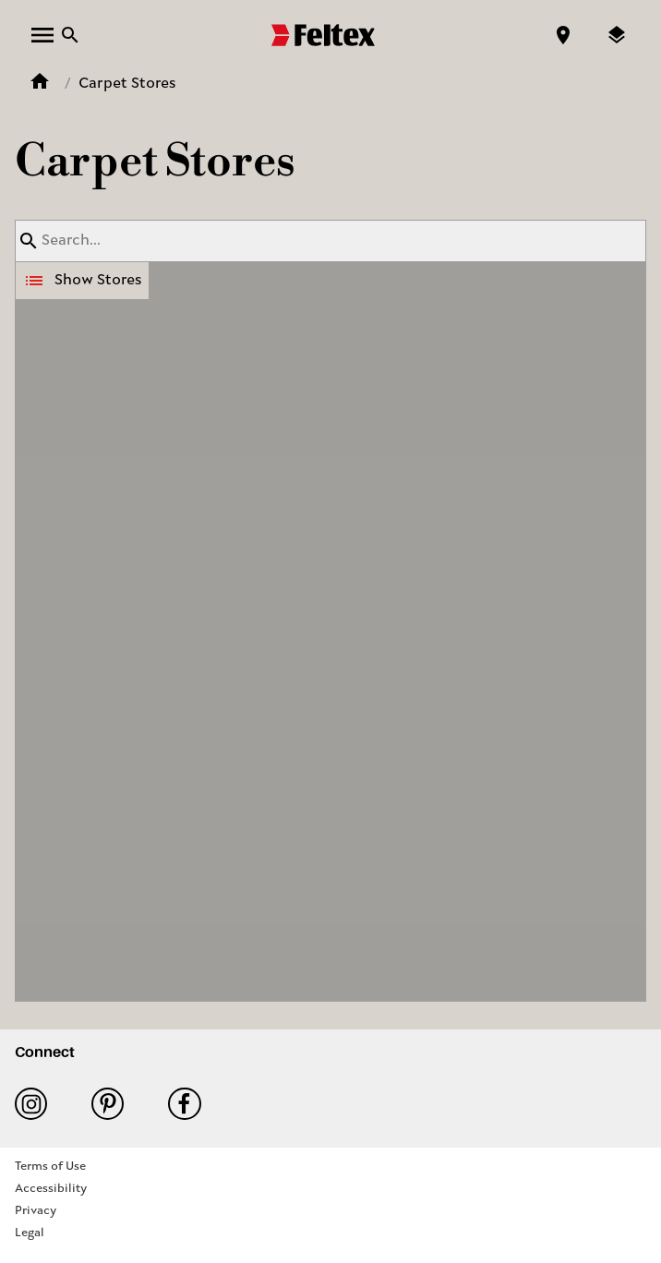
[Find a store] (563, 35)
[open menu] (42, 35)
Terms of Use (50, 1167)
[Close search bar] (70, 35)
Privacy (35, 1211)
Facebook (184, 1104)
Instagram (31, 1104)
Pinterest (107, 1104)
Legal (29, 1233)
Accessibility (51, 1189)
